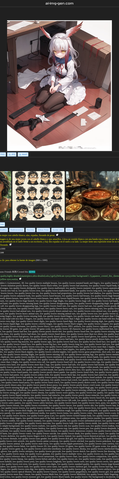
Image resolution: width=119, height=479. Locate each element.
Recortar (30, 230)
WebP (23, 154)
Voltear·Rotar (43, 230)
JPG (11, 154)
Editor (69, 230)
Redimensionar (16, 230)
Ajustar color (58, 230)
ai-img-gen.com (59, 3)
